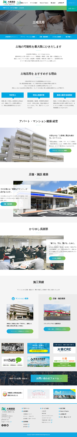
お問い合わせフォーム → (49, 378)
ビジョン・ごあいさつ (28, 416)
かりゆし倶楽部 (57, 36)
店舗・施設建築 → (8, 204)
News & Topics (44, 2)
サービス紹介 (33, 2)
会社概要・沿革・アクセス (29, 418)
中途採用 (26, 424)
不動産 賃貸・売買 (47, 420)
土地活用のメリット (10, 36)
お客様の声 (61, 2)
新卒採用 (26, 426)
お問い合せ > (71, 8)
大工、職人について (65, 417)
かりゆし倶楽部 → (57, 258)
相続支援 (44, 413)
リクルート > (71, 2)
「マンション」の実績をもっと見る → (20, 331)
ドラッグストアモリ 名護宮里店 (52, 323)
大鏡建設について (23, 2)
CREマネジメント (47, 422)
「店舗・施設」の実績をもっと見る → (57, 329)
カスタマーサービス (46, 417)
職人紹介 (53, 2)
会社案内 (25, 411)
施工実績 (68, 36)
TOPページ (6, 7)
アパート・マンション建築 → (60, 150)
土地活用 (44, 411)
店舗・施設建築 (44, 36)
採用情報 (25, 421)
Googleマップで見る (5, 421)
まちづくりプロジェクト (47, 415)
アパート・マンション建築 (28, 36)
